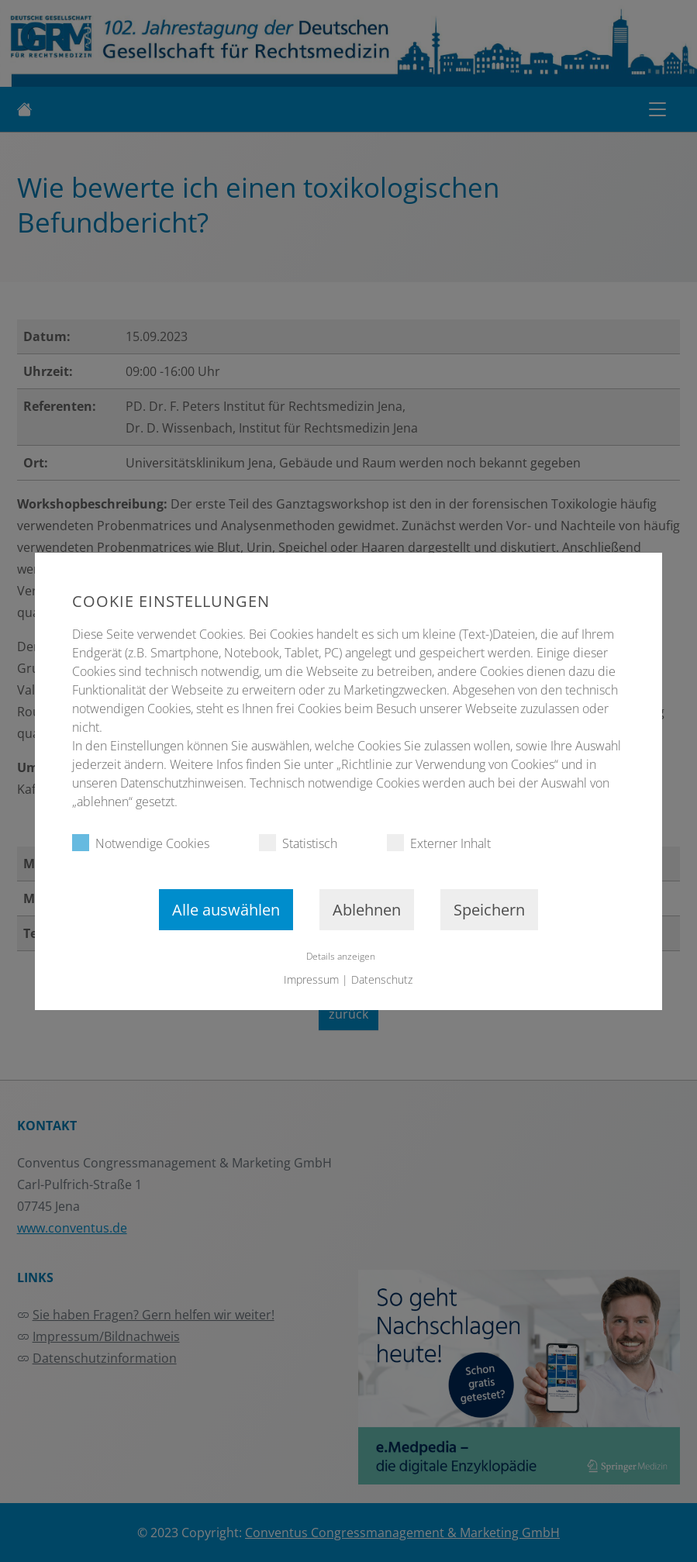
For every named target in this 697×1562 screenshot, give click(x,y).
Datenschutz (382, 979)
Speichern (489, 909)
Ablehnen (367, 909)
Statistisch (298, 843)
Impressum (312, 979)
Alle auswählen (226, 909)
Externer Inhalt (439, 843)
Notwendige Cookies (140, 843)
